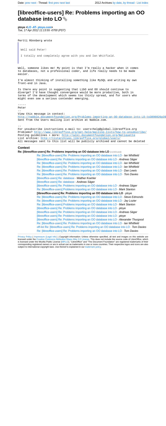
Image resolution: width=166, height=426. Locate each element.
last (68, 2)
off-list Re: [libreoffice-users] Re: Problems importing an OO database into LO (83, 250)
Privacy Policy (25, 260)
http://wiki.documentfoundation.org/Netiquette (98, 157)
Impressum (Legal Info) (45, 260)
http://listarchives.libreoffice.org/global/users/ (80, 161)
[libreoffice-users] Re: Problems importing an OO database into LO (77, 183)
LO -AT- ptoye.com (39, 27)
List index (142, 2)
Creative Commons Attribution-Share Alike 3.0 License (62, 263)
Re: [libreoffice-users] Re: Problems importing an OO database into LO (79, 179)
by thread (128, 2)
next (33, 2)
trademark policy (93, 270)
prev (27, 2)
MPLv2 (65, 265)
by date (117, 2)
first (51, 2)
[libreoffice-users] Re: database (55, 201)
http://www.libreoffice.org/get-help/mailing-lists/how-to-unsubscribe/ (90, 154)
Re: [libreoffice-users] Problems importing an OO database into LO (77, 213)
